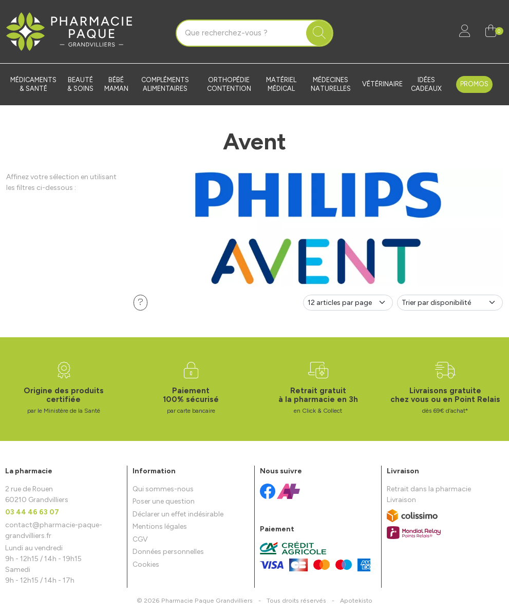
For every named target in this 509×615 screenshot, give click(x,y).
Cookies (146, 564)
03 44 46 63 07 (32, 512)
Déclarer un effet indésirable (178, 514)
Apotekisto (356, 600)
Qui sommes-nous (163, 489)
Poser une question (164, 501)
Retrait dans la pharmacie (429, 489)
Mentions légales (160, 526)
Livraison (401, 499)
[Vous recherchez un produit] (241, 33)
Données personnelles (168, 551)
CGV (140, 539)
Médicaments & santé (33, 84)
